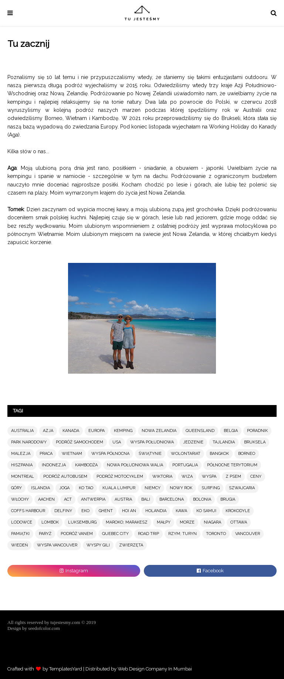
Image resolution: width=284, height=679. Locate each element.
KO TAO (86, 488)
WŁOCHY (20, 499)
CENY (255, 476)
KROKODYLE (238, 510)
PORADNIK (257, 430)
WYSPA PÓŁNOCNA (110, 453)
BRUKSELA (255, 442)
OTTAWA (238, 522)
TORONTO (216, 533)
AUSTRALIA (22, 430)
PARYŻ (45, 533)
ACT (68, 499)
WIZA (187, 476)
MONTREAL (22, 476)
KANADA (70, 430)
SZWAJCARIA (242, 488)
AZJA (48, 430)
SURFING (211, 488)
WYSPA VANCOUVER (57, 545)
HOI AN (129, 510)
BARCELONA (171, 499)
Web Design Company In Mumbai (155, 669)
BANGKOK (219, 453)
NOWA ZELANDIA (159, 430)
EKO (85, 510)
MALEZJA (20, 453)
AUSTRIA (123, 499)
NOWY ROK (181, 488)
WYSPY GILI (98, 545)
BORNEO (246, 453)
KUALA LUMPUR (118, 488)
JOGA (64, 488)
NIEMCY (152, 488)
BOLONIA (202, 499)
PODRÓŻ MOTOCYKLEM (120, 476)
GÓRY (16, 488)
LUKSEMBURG (82, 522)
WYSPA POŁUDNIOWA (152, 442)
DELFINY (63, 510)
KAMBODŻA (86, 465)
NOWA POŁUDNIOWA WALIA (135, 465)
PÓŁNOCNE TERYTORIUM (232, 465)
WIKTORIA (162, 476)
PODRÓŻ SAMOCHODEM (79, 442)
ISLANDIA (40, 488)
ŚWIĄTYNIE (150, 453)
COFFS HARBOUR (28, 510)
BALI (145, 499)
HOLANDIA (155, 510)
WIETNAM (72, 453)
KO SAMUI (206, 510)
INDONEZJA (54, 465)
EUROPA (96, 430)
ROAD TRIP (148, 533)
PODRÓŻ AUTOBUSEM (65, 476)
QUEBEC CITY (115, 533)
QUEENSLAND (200, 430)
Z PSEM (233, 476)
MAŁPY (163, 522)
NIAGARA (212, 522)
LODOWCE (21, 522)
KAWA (181, 510)
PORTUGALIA (185, 465)
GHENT (106, 510)
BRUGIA (227, 499)
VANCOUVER (247, 533)
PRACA (46, 453)
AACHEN (46, 499)
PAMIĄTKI (20, 533)
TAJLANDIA (224, 442)
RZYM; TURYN (182, 533)
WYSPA (209, 476)
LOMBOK (50, 522)
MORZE (187, 522)
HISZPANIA (22, 465)
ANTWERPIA (93, 499)
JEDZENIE (193, 442)
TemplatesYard (65, 669)
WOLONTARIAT (185, 453)
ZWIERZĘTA (131, 545)
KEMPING (123, 430)
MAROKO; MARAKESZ (127, 522)
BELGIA (231, 430)
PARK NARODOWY (29, 442)
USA (116, 442)
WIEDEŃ (19, 545)
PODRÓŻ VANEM (77, 533)
